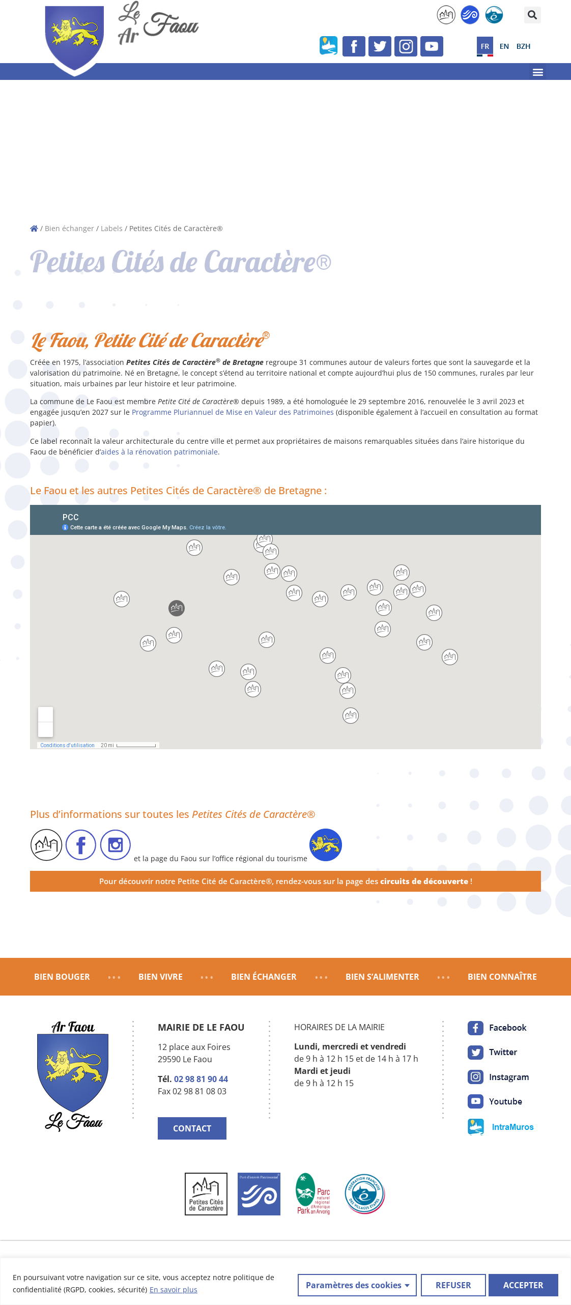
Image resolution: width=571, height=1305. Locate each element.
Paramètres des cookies (352, 1284)
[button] (532, 15)
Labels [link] (112, 228)
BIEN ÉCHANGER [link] (264, 976)
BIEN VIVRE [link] (160, 976)
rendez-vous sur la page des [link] (372, 881)
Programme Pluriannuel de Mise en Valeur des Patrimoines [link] (233, 412)
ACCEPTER (523, 1284)
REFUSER (452, 1284)
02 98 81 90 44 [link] (201, 1079)
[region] (285, 1281)
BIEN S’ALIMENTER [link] (382, 976)
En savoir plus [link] (173, 1290)
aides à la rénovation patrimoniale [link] (159, 452)
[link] (446, 14)
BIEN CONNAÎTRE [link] (502, 976)
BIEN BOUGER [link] (62, 976)
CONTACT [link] (192, 1128)
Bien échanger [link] (69, 228)
